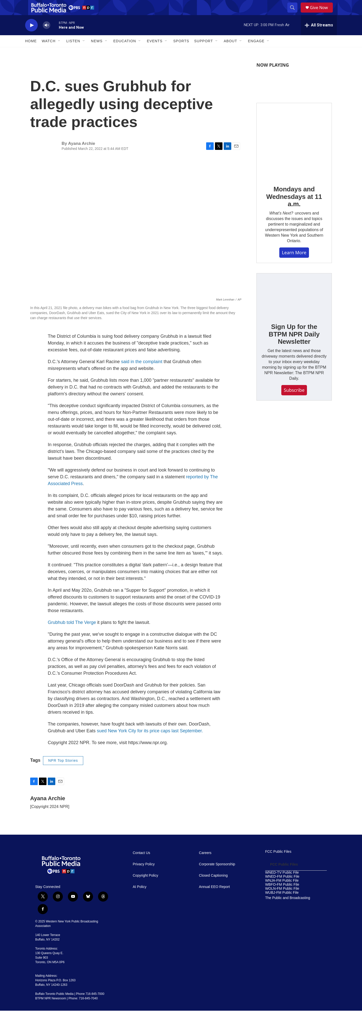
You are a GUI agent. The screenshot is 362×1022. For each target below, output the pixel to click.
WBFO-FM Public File (282, 896)
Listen (73, 52)
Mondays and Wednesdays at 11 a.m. (294, 208)
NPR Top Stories (63, 772)
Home (31, 52)
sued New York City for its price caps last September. (150, 742)
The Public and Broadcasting (287, 909)
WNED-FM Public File (282, 888)
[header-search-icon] (294, 13)
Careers (205, 864)
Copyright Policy (145, 887)
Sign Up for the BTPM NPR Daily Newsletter (294, 345)
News (97, 52)
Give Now (322, 13)
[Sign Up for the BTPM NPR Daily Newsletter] (294, 306)
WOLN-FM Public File (282, 900)
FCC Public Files (278, 863)
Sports (181, 52)
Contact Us (141, 864)
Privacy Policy (144, 875)
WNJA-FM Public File (282, 892)
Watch (49, 52)
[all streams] (319, 36)
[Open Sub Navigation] (59, 52)
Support (203, 52)
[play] (31, 36)
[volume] (46, 36)
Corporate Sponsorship (217, 875)
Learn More (294, 264)
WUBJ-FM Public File (282, 904)
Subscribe (294, 401)
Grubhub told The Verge (72, 633)
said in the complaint (141, 372)
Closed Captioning (213, 887)
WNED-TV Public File (282, 884)
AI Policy (139, 898)
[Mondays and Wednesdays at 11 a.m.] (294, 151)
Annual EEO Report (214, 898)
